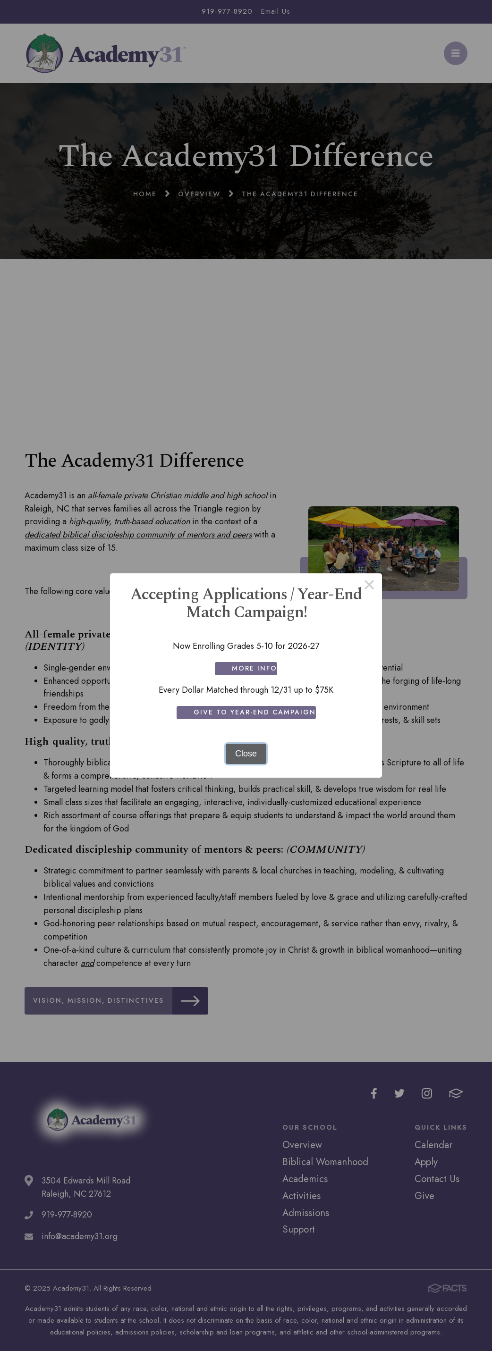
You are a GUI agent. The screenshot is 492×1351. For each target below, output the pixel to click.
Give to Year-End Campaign (255, 712)
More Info (254, 668)
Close (246, 753)
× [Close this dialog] (369, 586)
